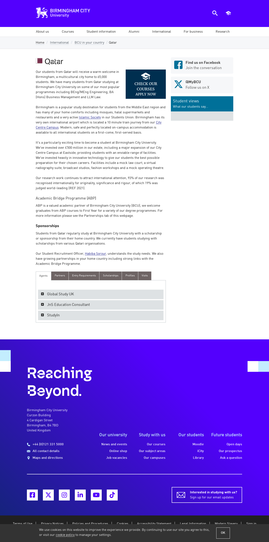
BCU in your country (89, 42)
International (59, 42)
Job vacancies (116, 458)
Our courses (156, 444)
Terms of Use (22, 524)
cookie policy (65, 535)
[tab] (43, 276)
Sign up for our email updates (213, 494)
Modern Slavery (226, 524)
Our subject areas (152, 451)
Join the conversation (202, 65)
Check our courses (145, 86)
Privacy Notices (52, 524)
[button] (42, 31)
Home (40, 42)
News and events (114, 444)
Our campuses (154, 458)
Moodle (198, 444)
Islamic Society (90, 117)
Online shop (118, 451)
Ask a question (231, 458)
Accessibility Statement (154, 524)
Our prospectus (230, 451)
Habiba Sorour (95, 254)
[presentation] (43, 276)
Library (198, 458)
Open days (234, 444)
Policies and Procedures (90, 524)
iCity (200, 451)
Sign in (251, 524)
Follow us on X (202, 84)
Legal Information (193, 524)
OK (223, 533)
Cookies (122, 524)
